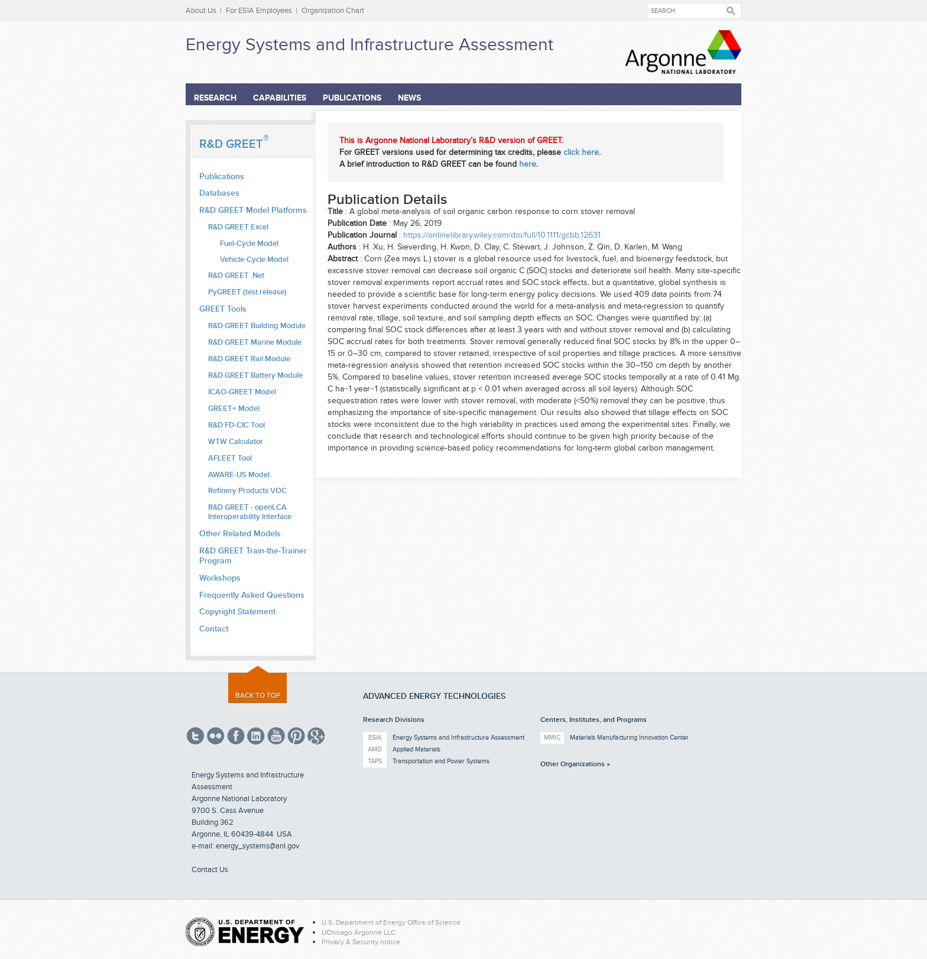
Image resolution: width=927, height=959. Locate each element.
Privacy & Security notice (361, 942)
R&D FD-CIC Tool (236, 425)
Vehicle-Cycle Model (254, 259)
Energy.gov (245, 932)
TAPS (375, 761)
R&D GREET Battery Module (255, 375)
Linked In (256, 736)
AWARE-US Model (239, 475)
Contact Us (210, 869)
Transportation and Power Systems (441, 761)
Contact (213, 629)
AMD (375, 749)
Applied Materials (416, 749)
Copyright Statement (237, 612)
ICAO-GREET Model (242, 392)
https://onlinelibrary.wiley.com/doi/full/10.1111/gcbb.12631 (502, 235)
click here (581, 152)
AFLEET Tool (230, 458)
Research (215, 98)
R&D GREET (234, 144)
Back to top (257, 695)
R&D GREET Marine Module (255, 342)
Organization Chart (333, 10)
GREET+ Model (234, 408)
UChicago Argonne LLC (359, 932)
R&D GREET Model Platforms (253, 210)
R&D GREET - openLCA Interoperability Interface (249, 512)
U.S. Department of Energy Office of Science (391, 922)
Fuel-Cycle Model (249, 243)
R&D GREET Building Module (257, 326)
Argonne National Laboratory (683, 52)
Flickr (215, 736)
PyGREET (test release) (247, 292)
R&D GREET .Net (236, 275)
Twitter (195, 736)
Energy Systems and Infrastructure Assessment (369, 45)
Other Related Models (240, 534)
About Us (201, 10)
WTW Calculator (235, 441)
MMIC (552, 737)
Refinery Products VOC (247, 490)
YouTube (276, 736)
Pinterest (296, 736)
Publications (352, 98)
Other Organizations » (575, 764)
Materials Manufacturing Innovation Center (629, 737)
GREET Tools (223, 309)
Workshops (220, 578)
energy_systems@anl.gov (257, 846)
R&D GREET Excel (238, 227)
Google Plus (316, 736)
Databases (219, 193)
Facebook (235, 736)
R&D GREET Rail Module (249, 359)
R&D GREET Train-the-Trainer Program (253, 556)
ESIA (374, 737)
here (527, 164)
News (409, 98)
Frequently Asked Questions (251, 595)
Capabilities (279, 98)
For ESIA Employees (259, 10)
